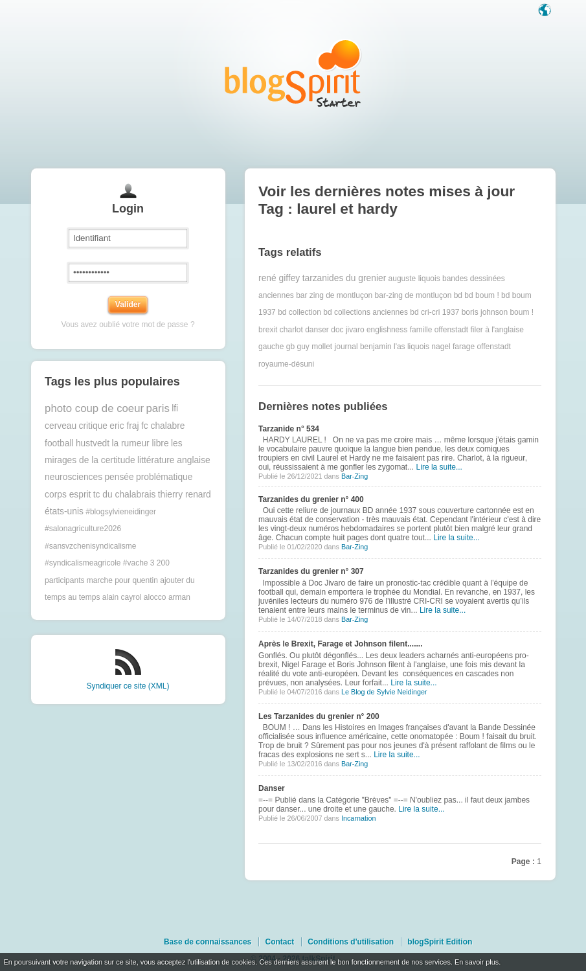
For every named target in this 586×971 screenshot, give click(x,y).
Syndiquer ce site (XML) (127, 686)
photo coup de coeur (94, 408)
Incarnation (358, 818)
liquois (418, 346)
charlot (291, 329)
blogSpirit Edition (439, 941)
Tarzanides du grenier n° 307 (311, 571)
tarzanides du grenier (344, 278)
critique (93, 426)
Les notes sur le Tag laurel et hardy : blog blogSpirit (293, 73)
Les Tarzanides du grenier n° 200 (318, 716)
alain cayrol (122, 597)
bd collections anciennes (365, 312)
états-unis (64, 511)
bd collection (299, 312)
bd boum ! (481, 295)
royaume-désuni (286, 364)
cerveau (60, 426)
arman (179, 597)
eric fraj (124, 426)
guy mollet (315, 346)
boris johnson (485, 312)
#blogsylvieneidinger (120, 511)
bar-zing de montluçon (413, 295)
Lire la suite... (439, 467)
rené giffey (279, 278)
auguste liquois (414, 278)
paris (157, 408)
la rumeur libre (139, 443)
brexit (267, 329)
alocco (155, 597)
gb (290, 346)
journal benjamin (363, 346)
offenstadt (494, 346)
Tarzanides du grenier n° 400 (311, 499)
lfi (175, 408)
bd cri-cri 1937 (434, 312)
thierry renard (184, 494)
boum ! (522, 312)
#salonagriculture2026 (83, 528)
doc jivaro (347, 329)
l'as (399, 346)
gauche (271, 346)
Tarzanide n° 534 (288, 428)
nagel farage (453, 346)
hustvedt (92, 443)
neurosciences (73, 477)
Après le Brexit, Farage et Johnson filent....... (340, 643)
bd (458, 295)
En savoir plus (477, 962)
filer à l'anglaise (496, 329)
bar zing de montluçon (334, 295)
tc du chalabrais (124, 494)
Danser (271, 788)
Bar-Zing (354, 476)
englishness (386, 329)
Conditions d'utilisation (351, 941)
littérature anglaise (173, 460)
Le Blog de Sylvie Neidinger (384, 692)
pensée (118, 477)
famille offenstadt (439, 329)
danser (317, 329)
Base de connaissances (207, 941)
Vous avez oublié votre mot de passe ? (127, 324)
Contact (279, 941)
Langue (546, 11)
